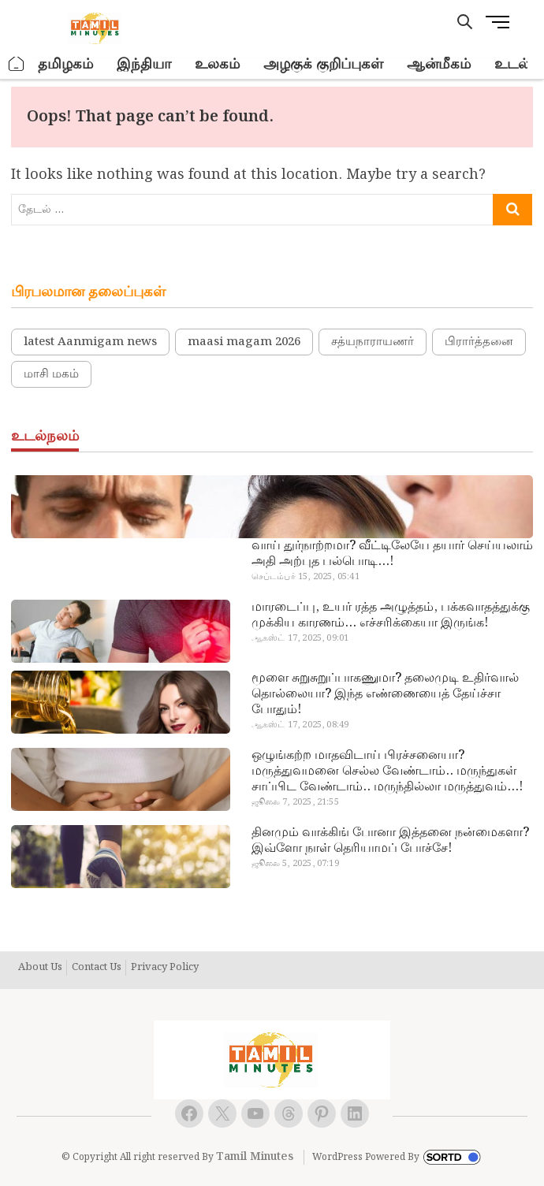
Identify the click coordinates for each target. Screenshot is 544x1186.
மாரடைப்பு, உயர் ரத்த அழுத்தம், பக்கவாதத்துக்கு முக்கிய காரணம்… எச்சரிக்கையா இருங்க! (391, 615)
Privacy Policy (165, 968)
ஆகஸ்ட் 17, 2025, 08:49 (300, 725)
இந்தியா (144, 64)
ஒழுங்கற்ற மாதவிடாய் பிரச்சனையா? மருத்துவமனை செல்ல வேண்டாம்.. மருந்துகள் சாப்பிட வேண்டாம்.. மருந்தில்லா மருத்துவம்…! (387, 771)
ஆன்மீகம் (439, 64)
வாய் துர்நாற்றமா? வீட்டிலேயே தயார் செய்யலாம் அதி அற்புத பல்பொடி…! (392, 554)
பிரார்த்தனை (479, 342)
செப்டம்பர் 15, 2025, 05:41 (306, 577)
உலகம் (217, 64)
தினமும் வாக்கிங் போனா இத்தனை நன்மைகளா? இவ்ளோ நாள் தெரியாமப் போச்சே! (390, 841)
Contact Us (96, 968)
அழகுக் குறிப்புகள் (323, 64)
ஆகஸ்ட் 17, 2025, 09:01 (300, 638)
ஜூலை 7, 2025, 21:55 (295, 802)
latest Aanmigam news (90, 342)
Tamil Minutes (254, 1157)
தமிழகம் (65, 64)
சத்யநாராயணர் (372, 342)
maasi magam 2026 (244, 342)
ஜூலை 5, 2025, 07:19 (295, 864)
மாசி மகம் (51, 374)
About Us (40, 968)
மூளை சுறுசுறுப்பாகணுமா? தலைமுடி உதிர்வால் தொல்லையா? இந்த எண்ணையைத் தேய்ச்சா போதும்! (385, 694)
